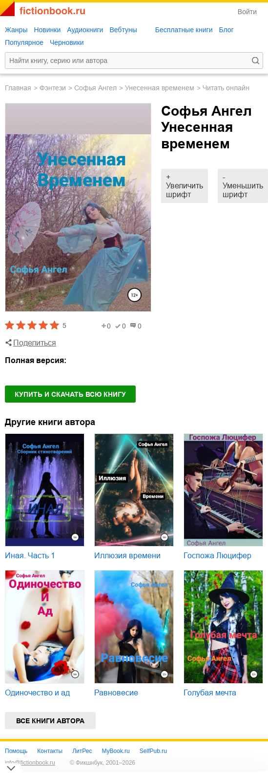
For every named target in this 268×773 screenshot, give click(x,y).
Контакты (49, 751)
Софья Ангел (95, 88)
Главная (18, 88)
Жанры (16, 30)
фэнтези (53, 88)
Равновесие (116, 693)
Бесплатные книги (184, 30)
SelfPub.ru (153, 751)
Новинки (47, 30)
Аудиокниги (85, 30)
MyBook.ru (115, 751)
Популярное (24, 42)
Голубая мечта (210, 693)
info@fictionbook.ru (30, 762)
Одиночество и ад (37, 693)
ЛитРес (82, 751)
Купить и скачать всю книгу (70, 394)
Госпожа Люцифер (217, 555)
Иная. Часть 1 (30, 555)
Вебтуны (123, 30)
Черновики (67, 42)
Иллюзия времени (127, 555)
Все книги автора (50, 721)
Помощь (16, 751)
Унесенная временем (159, 88)
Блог (226, 30)
